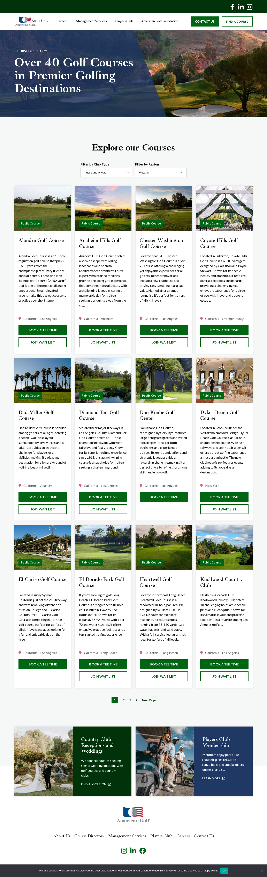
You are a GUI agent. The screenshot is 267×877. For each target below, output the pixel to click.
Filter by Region (147, 164)
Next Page (149, 700)
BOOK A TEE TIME (43, 330)
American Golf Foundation (159, 21)
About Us (40, 21)
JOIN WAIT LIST (43, 342)
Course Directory (89, 836)
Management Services (91, 21)
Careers (62, 21)
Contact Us (205, 21)
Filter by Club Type (95, 164)
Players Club (124, 21)
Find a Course (237, 21)
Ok (224, 870)
